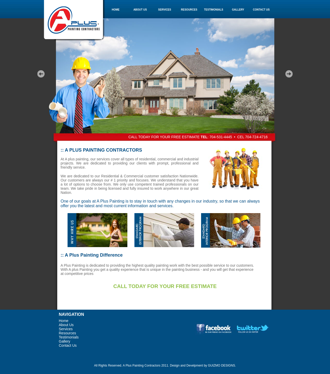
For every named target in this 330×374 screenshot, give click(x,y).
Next (289, 74)
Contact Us (68, 345)
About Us (66, 325)
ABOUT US (140, 9)
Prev (41, 74)
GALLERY (238, 9)
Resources (67, 333)
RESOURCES (189, 9)
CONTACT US (261, 9)
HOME (116, 9)
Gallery (64, 341)
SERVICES (164, 9)
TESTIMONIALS (213, 9)
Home (63, 321)
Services (66, 329)
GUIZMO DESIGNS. (222, 365)
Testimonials (69, 337)
